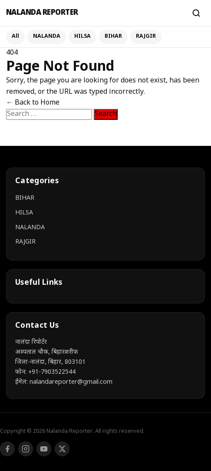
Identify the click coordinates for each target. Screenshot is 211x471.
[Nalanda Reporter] (94, 13)
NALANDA (46, 36)
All (15, 36)
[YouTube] (43, 448)
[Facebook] (7, 448)
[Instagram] (25, 448)
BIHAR (113, 36)
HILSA (82, 36)
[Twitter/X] (62, 448)
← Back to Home (32, 103)
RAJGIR (146, 36)
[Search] (196, 13)
